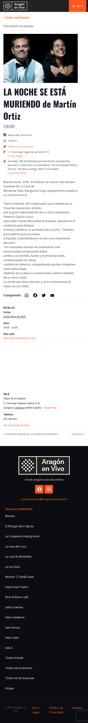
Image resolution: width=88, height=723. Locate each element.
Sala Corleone (14, 607)
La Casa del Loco (15, 546)
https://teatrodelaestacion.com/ (19, 338)
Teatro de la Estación (21, 146)
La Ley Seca (12, 567)
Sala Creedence (15, 617)
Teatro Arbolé (14, 658)
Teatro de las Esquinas (19, 678)
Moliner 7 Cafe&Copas (19, 577)
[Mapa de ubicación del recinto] (44, 366)
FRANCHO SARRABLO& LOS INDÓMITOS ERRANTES (31, 434)
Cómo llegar (15, 155)
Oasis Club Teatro (16, 587)
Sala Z (9, 648)
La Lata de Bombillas (18, 556)
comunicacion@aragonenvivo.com (44, 499)
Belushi (10, 516)
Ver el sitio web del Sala (16, 425)
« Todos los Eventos (16, 17)
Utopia (9, 688)
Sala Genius (12, 627)
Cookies (77, 708)
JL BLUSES (77, 434)
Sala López (12, 637)
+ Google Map (49, 407)
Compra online (17, 172)
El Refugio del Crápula (19, 526)
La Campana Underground (22, 536)
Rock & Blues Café (16, 597)
